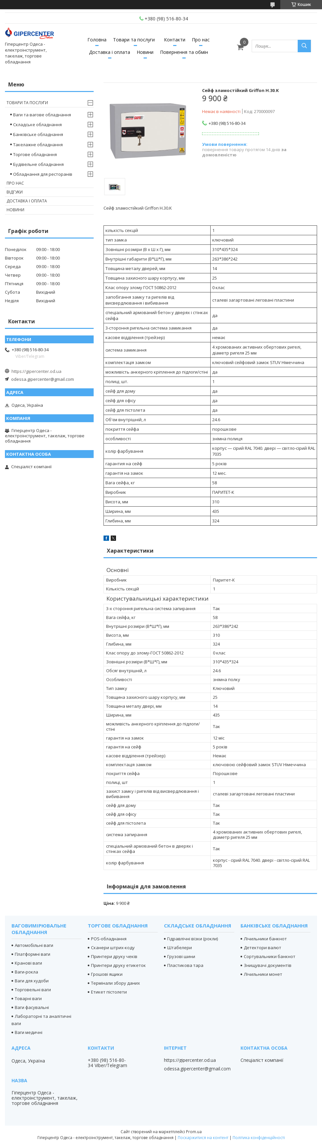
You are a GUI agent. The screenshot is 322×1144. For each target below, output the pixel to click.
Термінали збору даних (115, 983)
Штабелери (179, 947)
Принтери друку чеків (114, 956)
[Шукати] (304, 46)
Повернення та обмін (184, 52)
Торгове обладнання (35, 154)
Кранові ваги (28, 963)
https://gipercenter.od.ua (36, 371)
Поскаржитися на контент (203, 1137)
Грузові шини (181, 956)
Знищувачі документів (267, 965)
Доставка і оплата (109, 52)
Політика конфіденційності (259, 1137)
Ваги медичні (28, 1032)
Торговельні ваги (33, 990)
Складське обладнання (37, 124)
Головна (96, 39)
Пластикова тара (185, 965)
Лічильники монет (263, 974)
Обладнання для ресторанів (42, 174)
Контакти (174, 39)
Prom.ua (194, 1131)
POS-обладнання (108, 939)
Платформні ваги (32, 954)
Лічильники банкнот (265, 939)
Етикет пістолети (109, 992)
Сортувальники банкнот (269, 956)
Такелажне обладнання (38, 145)
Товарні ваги (28, 998)
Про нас (201, 39)
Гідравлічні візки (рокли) (192, 939)
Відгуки (15, 192)
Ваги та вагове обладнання (42, 115)
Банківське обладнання (38, 134)
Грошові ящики (107, 974)
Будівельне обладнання (38, 164)
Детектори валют (262, 947)
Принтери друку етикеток (118, 965)
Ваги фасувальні (32, 1007)
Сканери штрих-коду (113, 947)
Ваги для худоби (32, 981)
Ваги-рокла (26, 972)
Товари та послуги (134, 39)
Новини (145, 52)
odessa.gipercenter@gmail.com (42, 379)
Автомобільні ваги (34, 945)
